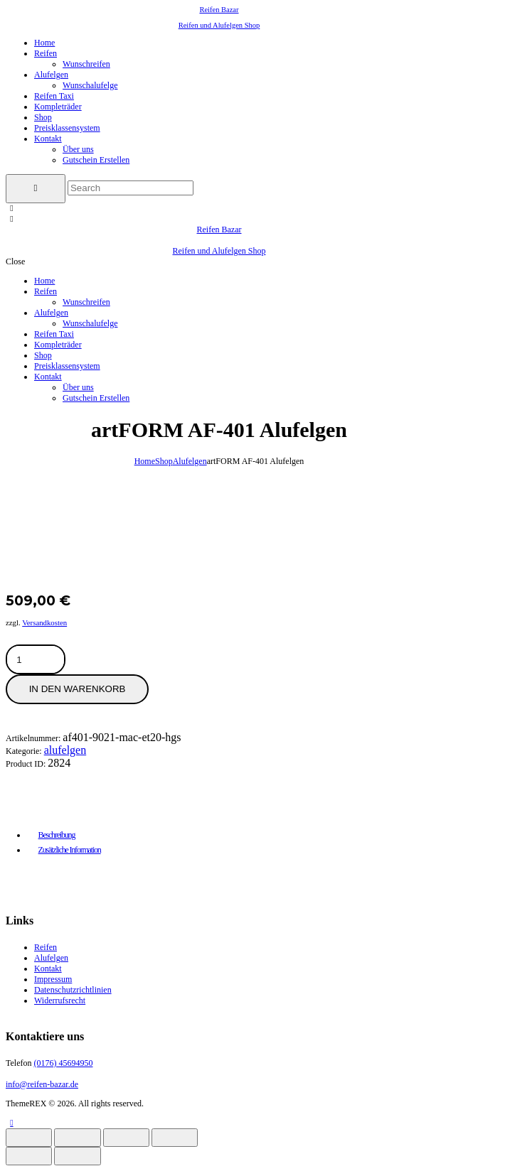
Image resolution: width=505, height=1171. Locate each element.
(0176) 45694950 (62, 1063)
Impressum (53, 979)
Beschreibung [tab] (56, 835)
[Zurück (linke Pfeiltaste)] (29, 1156)
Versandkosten (44, 622)
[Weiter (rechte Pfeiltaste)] (77, 1156)
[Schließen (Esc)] (175, 1137)
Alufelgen (190, 461)
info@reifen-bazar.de (42, 1084)
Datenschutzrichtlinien (73, 990)
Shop (164, 461)
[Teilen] (126, 1137)
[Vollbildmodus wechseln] (77, 1137)
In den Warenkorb (77, 689)
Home (144, 461)
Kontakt (48, 968)
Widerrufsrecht (59, 1000)
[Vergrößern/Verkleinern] (29, 1137)
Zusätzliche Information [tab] (69, 850)
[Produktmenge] (57, 660)
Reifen (45, 947)
